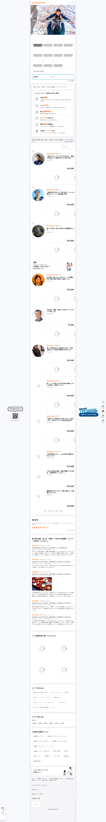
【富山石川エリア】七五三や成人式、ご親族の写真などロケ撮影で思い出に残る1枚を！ (51, 561)
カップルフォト (62, 702)
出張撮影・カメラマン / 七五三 (59, 741)
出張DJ (66, 751)
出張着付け (46, 756)
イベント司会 (57, 756)
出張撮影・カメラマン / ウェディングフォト (57, 736)
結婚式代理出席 (36, 761)
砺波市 (46, 723)
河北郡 (62, 723)
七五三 (34, 697)
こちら (61, 126)
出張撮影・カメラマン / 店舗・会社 (41, 751)
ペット (54, 707)
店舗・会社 (57, 697)
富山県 (33, 720)
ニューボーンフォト (49, 702)
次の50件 (56, 511)
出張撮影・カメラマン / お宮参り (40, 741)
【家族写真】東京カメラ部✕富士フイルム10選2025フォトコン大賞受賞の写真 (49, 547)
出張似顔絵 (66, 756)
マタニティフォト (37, 702)
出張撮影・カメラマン (38, 736)
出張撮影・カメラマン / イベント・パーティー (43, 746)
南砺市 (51, 723)
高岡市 (40, 723)
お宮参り (66, 692)
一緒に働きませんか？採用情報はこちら (2, 811)
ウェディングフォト (55, 692)
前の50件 (50, 511)
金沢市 (56, 723)
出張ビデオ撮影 (56, 751)
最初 (45, 511)
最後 (61, 511)
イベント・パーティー (45, 697)
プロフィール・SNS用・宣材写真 (40, 707)
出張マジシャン (36, 756)
